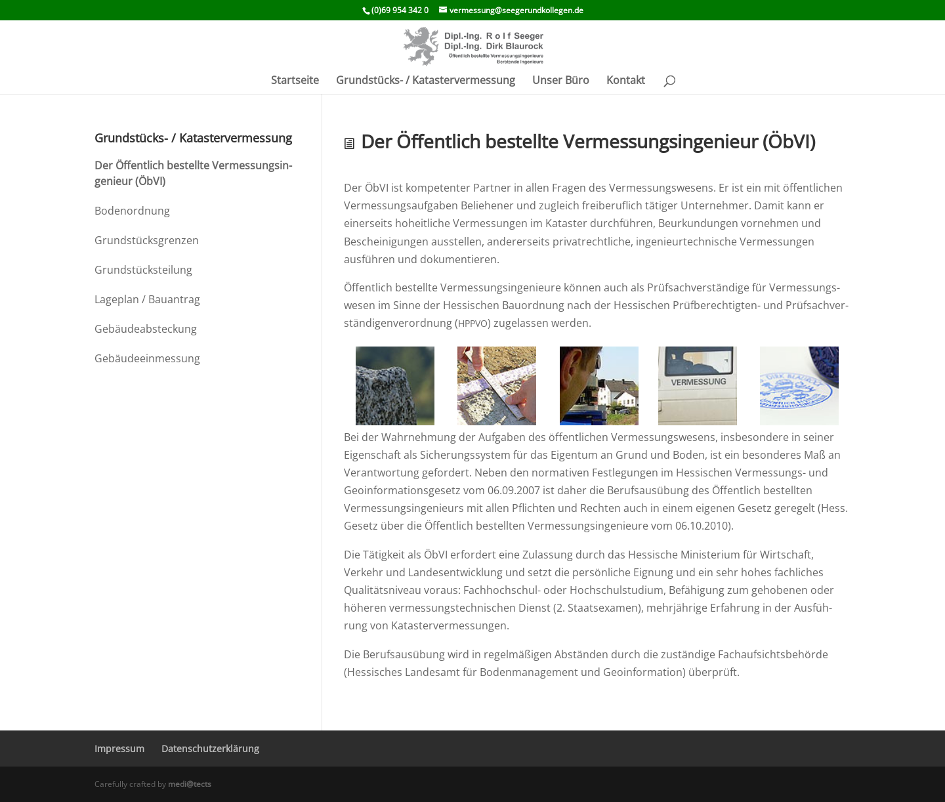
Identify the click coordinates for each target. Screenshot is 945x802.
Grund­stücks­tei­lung (143, 270)
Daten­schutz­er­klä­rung (210, 748)
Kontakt (625, 81)
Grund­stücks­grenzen (146, 240)
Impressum (119, 748)
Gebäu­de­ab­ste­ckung (145, 329)
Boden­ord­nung (132, 210)
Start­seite (295, 81)
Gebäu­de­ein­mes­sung (147, 358)
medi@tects (189, 784)
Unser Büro (560, 81)
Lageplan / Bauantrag (147, 299)
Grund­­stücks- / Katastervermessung (425, 81)
